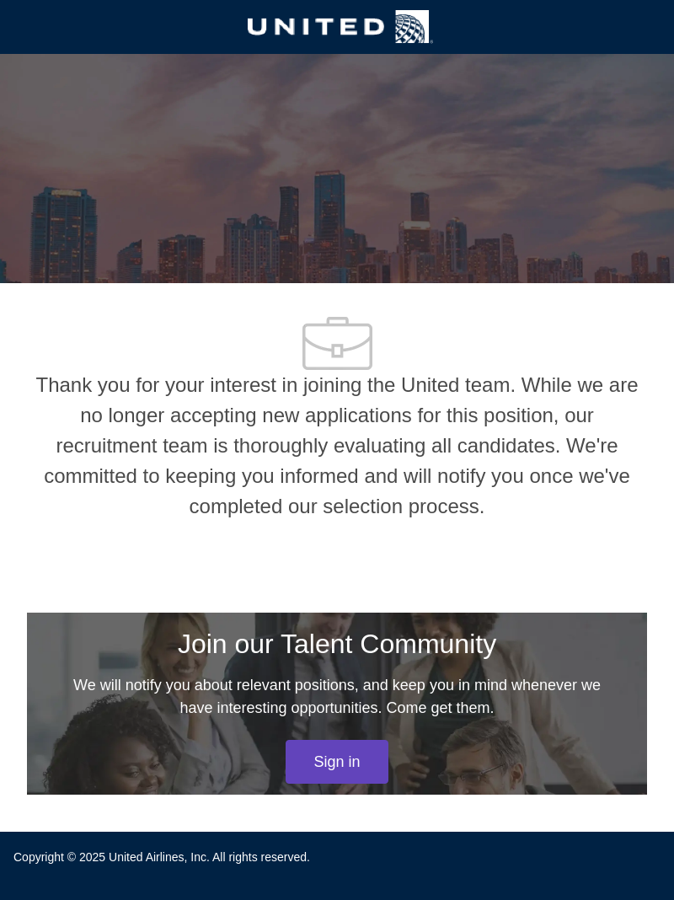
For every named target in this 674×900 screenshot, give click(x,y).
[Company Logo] (340, 26)
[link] (337, 762)
